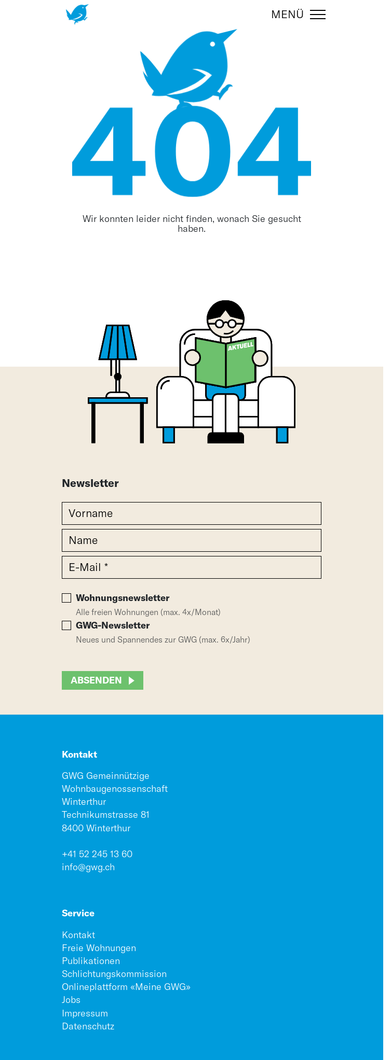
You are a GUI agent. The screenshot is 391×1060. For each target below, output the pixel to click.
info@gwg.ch (88, 867)
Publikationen (91, 961)
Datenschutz (88, 1026)
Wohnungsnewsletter (122, 598)
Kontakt (78, 935)
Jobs (71, 1000)
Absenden (96, 680)
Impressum (85, 1013)
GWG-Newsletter (113, 625)
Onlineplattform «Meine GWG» (126, 987)
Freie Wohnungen (99, 948)
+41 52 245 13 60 (97, 854)
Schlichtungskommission (114, 974)
